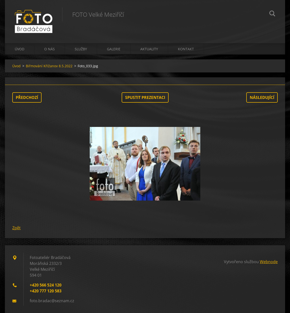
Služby (81, 49)
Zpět (16, 228)
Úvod (19, 49)
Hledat (272, 14)
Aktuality (149, 49)
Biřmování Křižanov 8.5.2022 (49, 66)
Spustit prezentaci (145, 97)
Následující (262, 97)
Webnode (269, 261)
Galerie (113, 49)
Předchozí (27, 97)
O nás (49, 49)
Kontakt (186, 49)
